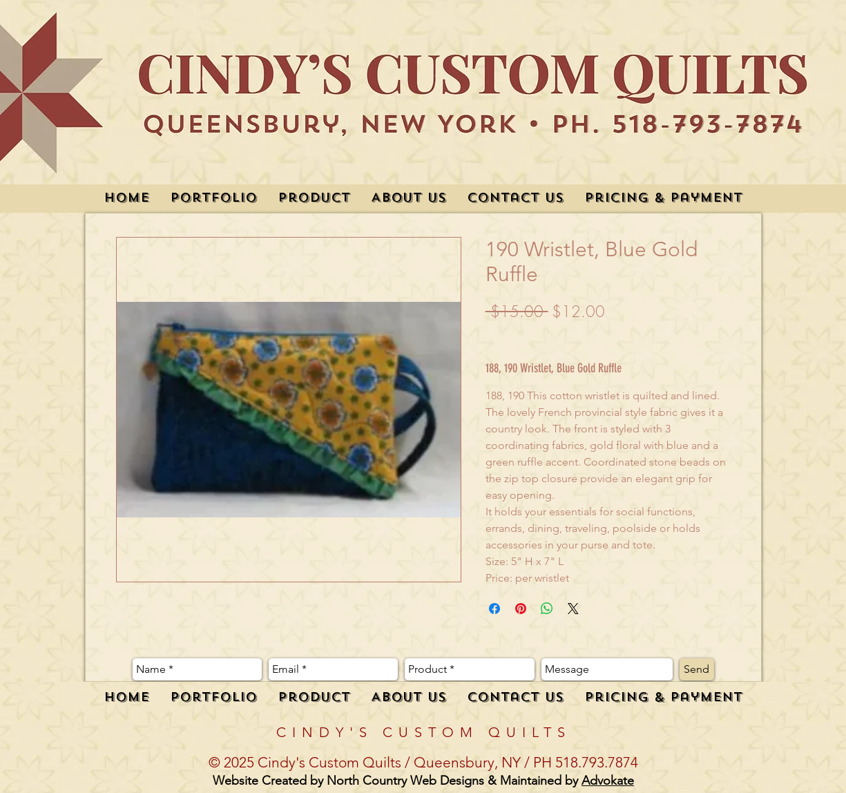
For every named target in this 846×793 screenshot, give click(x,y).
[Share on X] (573, 608)
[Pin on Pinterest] (520, 608)
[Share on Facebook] (494, 608)
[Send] (697, 669)
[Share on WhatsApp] (547, 608)
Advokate (607, 780)
